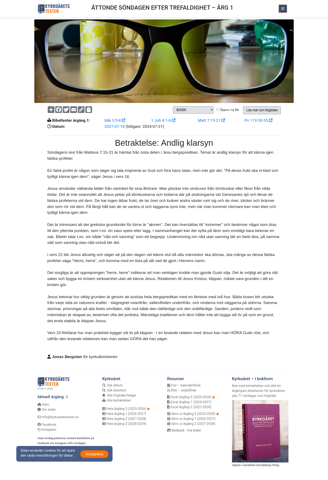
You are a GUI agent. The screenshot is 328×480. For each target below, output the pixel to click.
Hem (43, 405)
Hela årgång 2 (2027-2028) (124, 419)
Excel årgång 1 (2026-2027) (189, 402)
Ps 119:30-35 (259, 120)
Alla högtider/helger (119, 395)
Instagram (46, 430)
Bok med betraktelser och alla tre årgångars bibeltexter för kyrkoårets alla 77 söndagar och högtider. (258, 391)
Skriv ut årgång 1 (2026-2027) (191, 419)
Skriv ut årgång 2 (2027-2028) (191, 424)
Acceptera (94, 454)
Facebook (46, 425)
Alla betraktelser (116, 400)
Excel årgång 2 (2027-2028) (189, 407)
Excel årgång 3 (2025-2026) (189, 397)
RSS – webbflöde (181, 390)
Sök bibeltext (114, 390)
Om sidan (46, 410)
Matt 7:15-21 (211, 120)
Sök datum (112, 385)
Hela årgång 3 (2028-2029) (124, 424)
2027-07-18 (114, 126)
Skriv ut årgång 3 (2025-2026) (191, 414)
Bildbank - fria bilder (184, 430)
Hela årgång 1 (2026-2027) (124, 414)
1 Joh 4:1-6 (163, 120)
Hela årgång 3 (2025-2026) (124, 409)
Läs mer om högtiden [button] (262, 110)
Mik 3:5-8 (114, 120)
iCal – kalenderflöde (184, 385)
